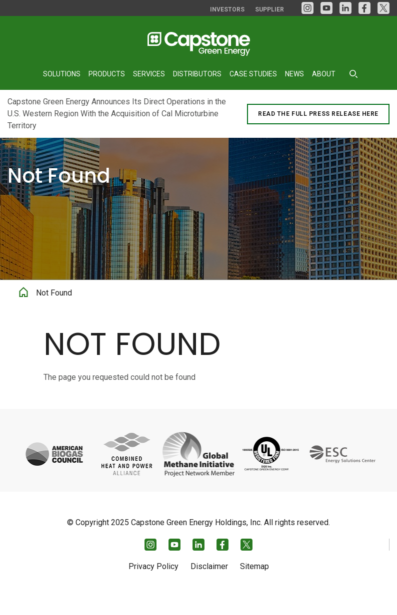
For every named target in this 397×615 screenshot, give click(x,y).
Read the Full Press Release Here (318, 113)
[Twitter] (384, 7)
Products (106, 74)
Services (149, 74)
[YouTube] (326, 7)
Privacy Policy (153, 584)
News (294, 74)
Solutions (61, 74)
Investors (227, 9)
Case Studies (253, 74)
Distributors (197, 74)
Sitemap (254, 584)
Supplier (269, 9)
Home (23, 310)
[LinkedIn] (346, 7)
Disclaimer (209, 584)
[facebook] (364, 7)
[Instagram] (308, 7)
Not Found (54, 312)
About (324, 74)
